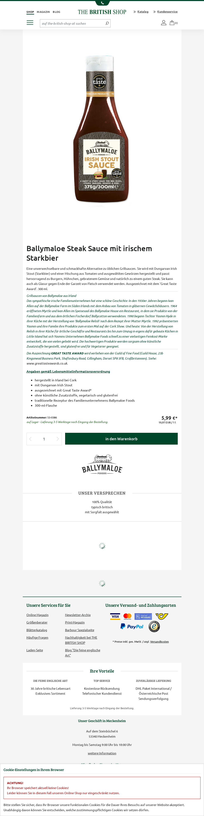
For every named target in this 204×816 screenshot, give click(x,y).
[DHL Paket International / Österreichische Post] (162, 616)
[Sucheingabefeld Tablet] (72, 23)
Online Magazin (37, 615)
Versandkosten (159, 641)
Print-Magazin (75, 622)
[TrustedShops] (154, 626)
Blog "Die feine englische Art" (82, 652)
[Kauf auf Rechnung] (143, 616)
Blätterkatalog (36, 630)
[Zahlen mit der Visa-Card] (115, 616)
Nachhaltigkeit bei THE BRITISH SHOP (81, 639)
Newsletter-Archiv (78, 615)
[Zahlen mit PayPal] (132, 626)
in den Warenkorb (121, 438)
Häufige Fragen (37, 637)
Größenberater (37, 622)
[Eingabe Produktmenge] (44, 439)
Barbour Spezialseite (79, 630)
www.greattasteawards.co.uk (46, 363)
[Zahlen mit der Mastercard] (127, 616)
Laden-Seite (34, 650)
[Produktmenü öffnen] (31, 21)
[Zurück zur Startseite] (102, 11)
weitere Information (102, 753)
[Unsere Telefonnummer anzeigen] (102, 3)
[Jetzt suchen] (107, 23)
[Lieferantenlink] (102, 464)
